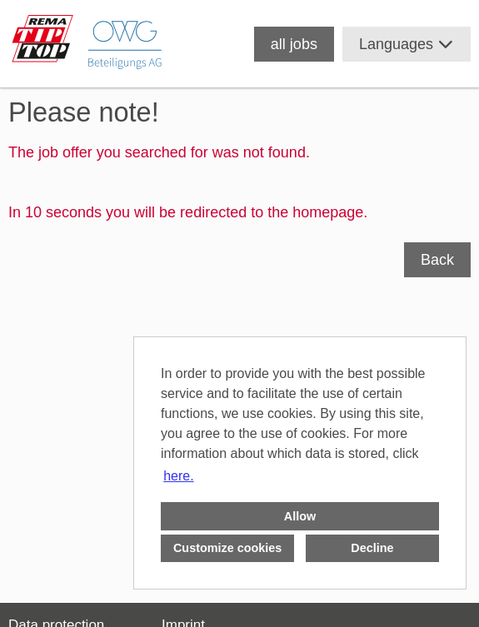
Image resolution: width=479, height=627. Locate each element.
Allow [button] (300, 516)
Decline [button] (372, 548)
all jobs (294, 44)
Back (437, 259)
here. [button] (178, 476)
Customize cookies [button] (227, 548)
